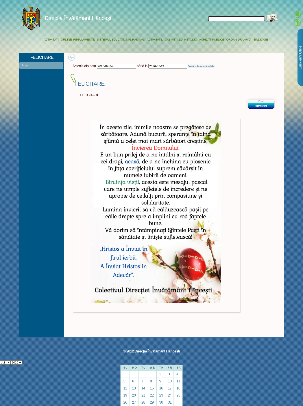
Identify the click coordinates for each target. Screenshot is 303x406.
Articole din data (84, 66)
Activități (51, 39)
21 (143, 395)
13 (134, 388)
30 (161, 402)
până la (142, 66)
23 (161, 395)
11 (178, 381)
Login (25, 65)
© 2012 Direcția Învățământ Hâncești (151, 351)
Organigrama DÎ (238, 39)
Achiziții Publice (211, 39)
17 (170, 388)
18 (178, 388)
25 (178, 395)
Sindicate (260, 39)
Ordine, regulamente (78, 39)
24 (170, 395)
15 (152, 388)
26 (125, 402)
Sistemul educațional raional (120, 39)
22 (152, 395)
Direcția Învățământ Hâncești (79, 18)
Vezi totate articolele (201, 66)
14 (143, 388)
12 (125, 388)
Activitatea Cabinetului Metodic (172, 39)
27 (134, 402)
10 (170, 381)
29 (152, 402)
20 (134, 395)
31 (170, 402)
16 (161, 388)
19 (125, 395)
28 (143, 402)
